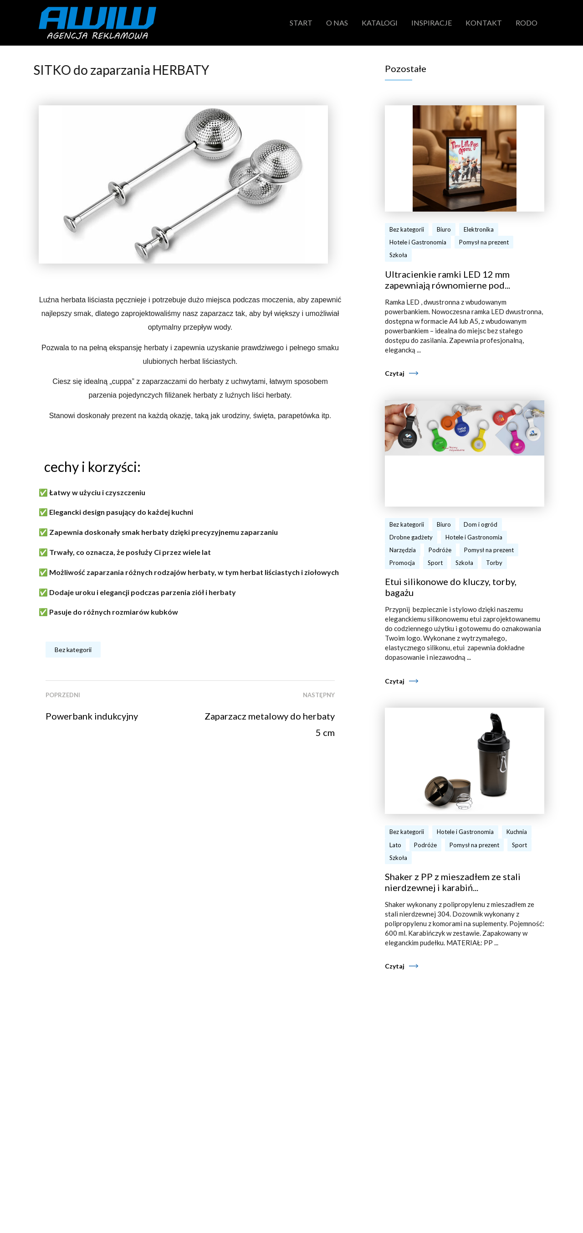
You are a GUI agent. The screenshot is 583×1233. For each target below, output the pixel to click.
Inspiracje (431, 22)
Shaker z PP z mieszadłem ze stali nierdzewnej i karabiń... (453, 882)
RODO (526, 22)
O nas (337, 22)
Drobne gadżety (411, 537)
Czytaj (394, 373)
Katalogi (380, 22)
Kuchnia (516, 831)
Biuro (444, 229)
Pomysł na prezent (484, 242)
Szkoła (398, 255)
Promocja (402, 562)
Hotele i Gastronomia (417, 242)
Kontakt (483, 22)
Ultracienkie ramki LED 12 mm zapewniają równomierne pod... (447, 279)
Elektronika (479, 229)
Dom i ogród (480, 524)
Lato (395, 845)
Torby (494, 562)
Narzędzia (402, 550)
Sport (435, 562)
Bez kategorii (73, 649)
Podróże (440, 550)
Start (301, 22)
